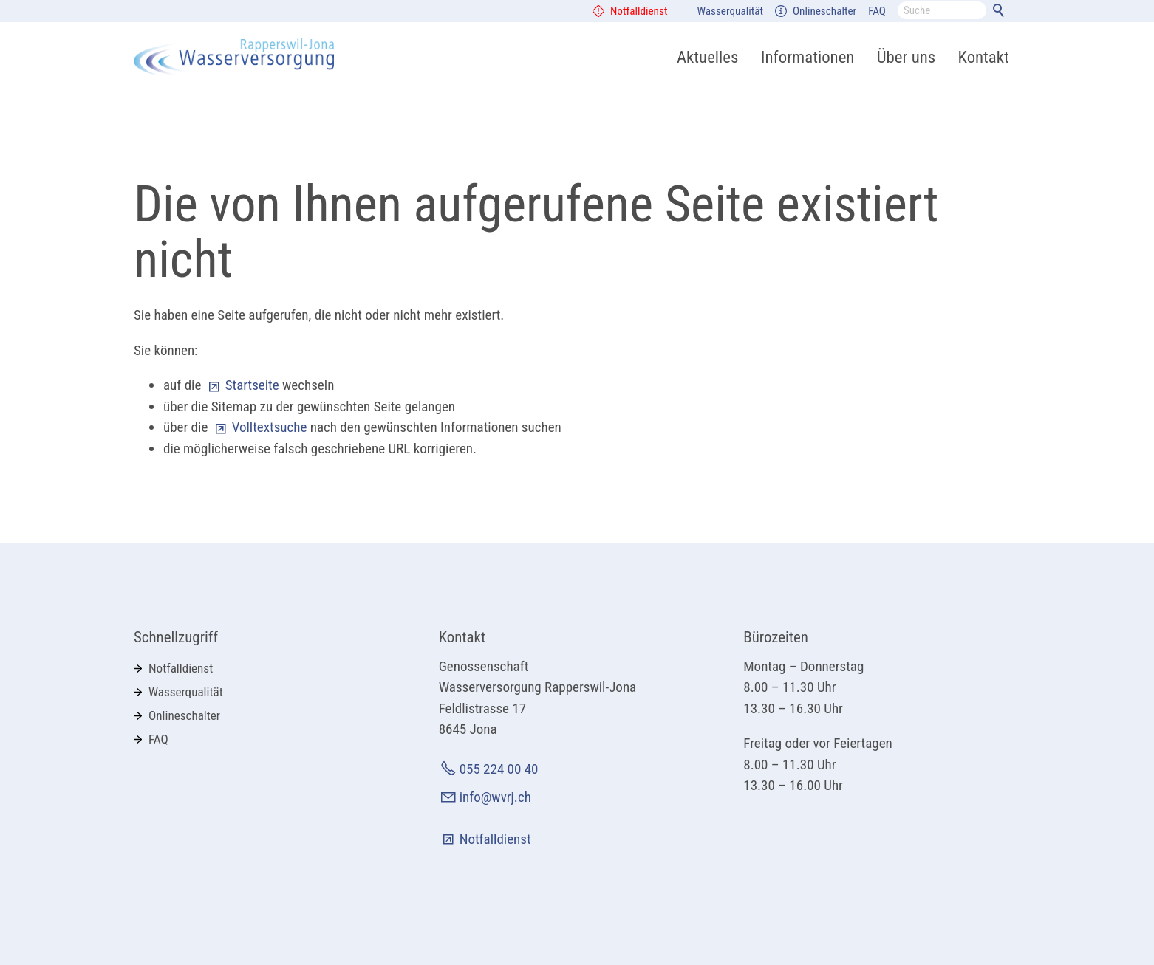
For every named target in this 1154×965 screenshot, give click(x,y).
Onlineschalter (824, 11)
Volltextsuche (269, 427)
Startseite (252, 385)
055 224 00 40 (499, 768)
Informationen (808, 57)
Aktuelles (707, 57)
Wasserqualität (730, 11)
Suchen (1001, 13)
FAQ (877, 11)
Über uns (906, 57)
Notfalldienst (639, 11)
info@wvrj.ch (495, 797)
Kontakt (983, 57)
